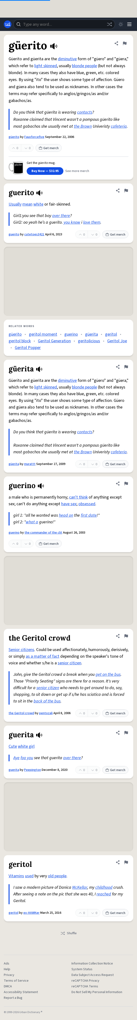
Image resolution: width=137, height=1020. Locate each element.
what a (32, 522)
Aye (16, 758)
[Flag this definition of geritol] (126, 862)
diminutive (67, 59)
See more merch (77, 171)
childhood (103, 887)
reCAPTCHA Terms (84, 986)
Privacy (9, 975)
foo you (26, 758)
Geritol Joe (117, 341)
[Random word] (109, 24)
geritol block (20, 341)
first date (89, 515)
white (38, 204)
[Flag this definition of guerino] (126, 483)
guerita (14, 770)
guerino (71, 334)
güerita (91, 334)
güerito (14, 137)
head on (66, 515)
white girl (26, 746)
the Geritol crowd (21, 713)
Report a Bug (13, 997)
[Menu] (129, 24)
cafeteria (119, 126)
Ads (6, 963)
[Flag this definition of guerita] (126, 733)
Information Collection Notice (92, 963)
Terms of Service (16, 980)
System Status (81, 969)
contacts (84, 112)
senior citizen (69, 663)
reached (103, 894)
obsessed (86, 504)
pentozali (46, 713)
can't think (78, 497)
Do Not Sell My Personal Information (96, 992)
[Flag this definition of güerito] (124, 43)
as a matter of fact (42, 656)
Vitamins (16, 876)
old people (57, 876)
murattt (30, 464)
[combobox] (64, 24)
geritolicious (89, 341)
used (29, 876)
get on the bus (108, 674)
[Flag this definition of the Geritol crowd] (126, 636)
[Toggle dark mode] (121, 24)
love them (91, 222)
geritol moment (43, 334)
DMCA (8, 986)
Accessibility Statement (21, 992)
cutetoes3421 (34, 234)
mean (27, 204)
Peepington (32, 770)
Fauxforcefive (34, 137)
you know (72, 222)
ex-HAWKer (31, 912)
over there (61, 216)
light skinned (45, 66)
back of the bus (47, 701)
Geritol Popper (28, 348)
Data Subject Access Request (92, 975)
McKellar (79, 887)
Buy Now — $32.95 (45, 171)
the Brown (83, 126)
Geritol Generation (54, 341)
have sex (68, 504)
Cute (13, 746)
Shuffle (68, 933)
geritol (111, 334)
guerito (14, 234)
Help (7, 969)
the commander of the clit (43, 532)
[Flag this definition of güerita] (126, 367)
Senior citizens (21, 650)
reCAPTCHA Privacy (85, 980)
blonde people (84, 66)
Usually (15, 204)
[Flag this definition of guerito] (126, 190)
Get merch (49, 148)
